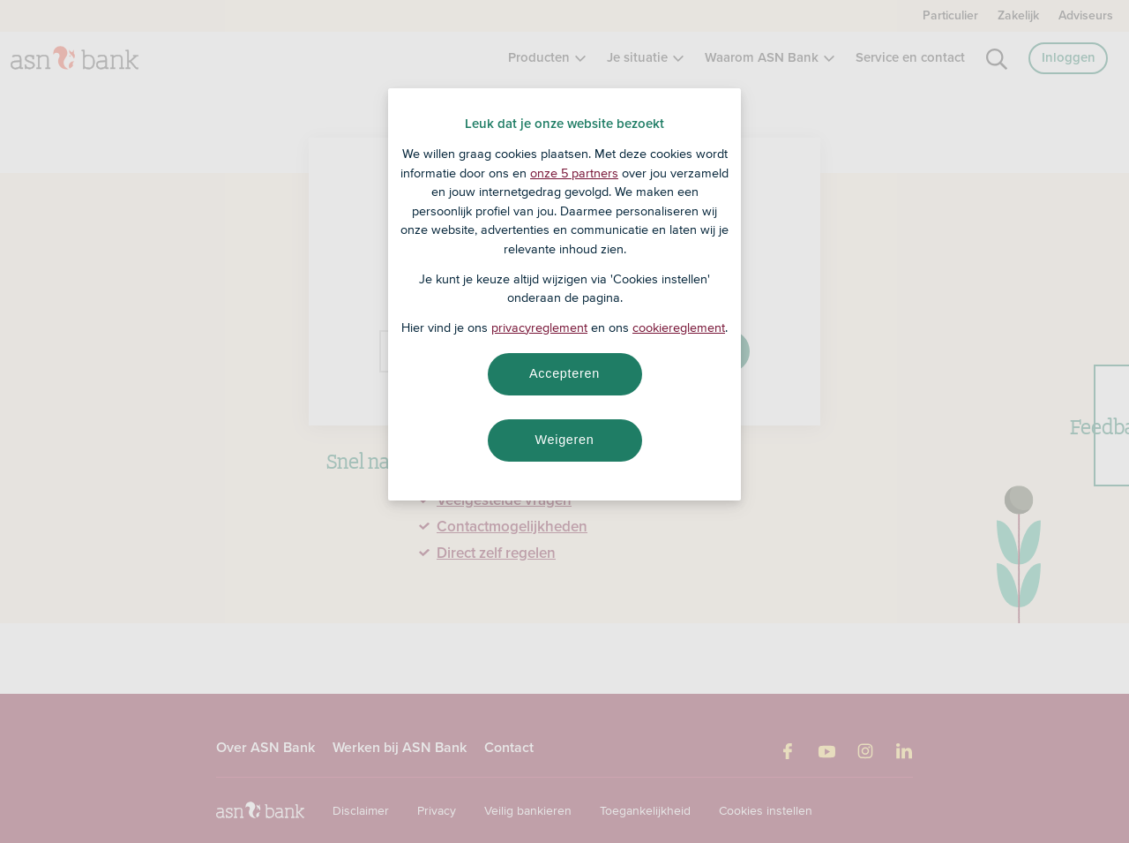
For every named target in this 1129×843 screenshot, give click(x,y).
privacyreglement (539, 327)
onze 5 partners (574, 173)
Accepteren (564, 373)
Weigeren (564, 440)
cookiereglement (678, 327)
